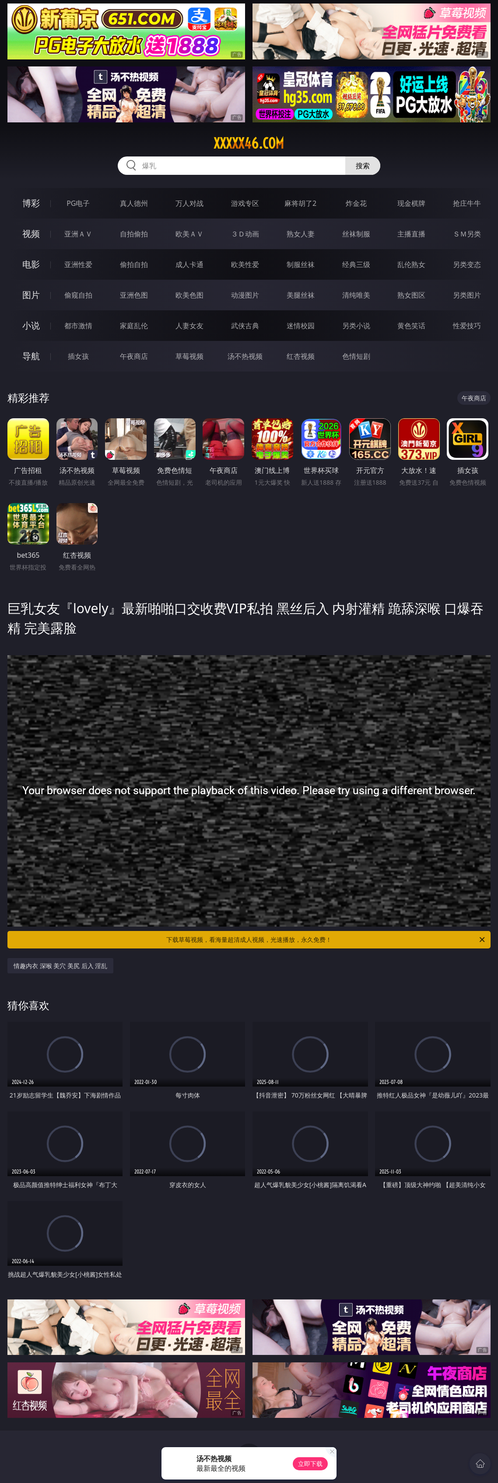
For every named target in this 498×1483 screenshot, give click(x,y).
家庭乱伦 (134, 325)
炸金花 (356, 203)
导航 (31, 356)
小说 (31, 325)
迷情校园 (301, 325)
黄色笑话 (411, 325)
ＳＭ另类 (467, 234)
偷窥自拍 (78, 295)
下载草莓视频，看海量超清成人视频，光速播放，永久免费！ (326, 939)
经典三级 (356, 264)
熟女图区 (411, 295)
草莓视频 (189, 356)
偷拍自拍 (134, 264)
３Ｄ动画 (245, 234)
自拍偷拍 (134, 234)
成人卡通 (189, 264)
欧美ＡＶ (189, 234)
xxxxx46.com (249, 143)
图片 (31, 295)
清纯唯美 (356, 295)
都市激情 (78, 325)
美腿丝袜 (301, 295)
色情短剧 (356, 356)
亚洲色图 (134, 295)
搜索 (363, 165)
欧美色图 (189, 295)
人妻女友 (189, 325)
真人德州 (134, 203)
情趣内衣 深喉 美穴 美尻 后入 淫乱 (60, 966)
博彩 (31, 203)
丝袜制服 (356, 234)
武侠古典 (245, 325)
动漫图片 (245, 295)
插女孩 (78, 356)
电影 (31, 264)
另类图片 (467, 295)
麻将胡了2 (300, 203)
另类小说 (356, 325)
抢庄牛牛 (467, 203)
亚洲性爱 (78, 264)
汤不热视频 (245, 356)
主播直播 (411, 234)
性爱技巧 (467, 325)
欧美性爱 (245, 264)
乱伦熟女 (411, 264)
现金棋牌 (411, 203)
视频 (31, 234)
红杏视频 (301, 356)
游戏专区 (245, 203)
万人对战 (189, 203)
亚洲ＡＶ (78, 234)
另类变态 (467, 264)
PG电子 (78, 203)
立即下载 (310, 1463)
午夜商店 (134, 356)
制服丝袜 (301, 264)
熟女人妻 (301, 234)
